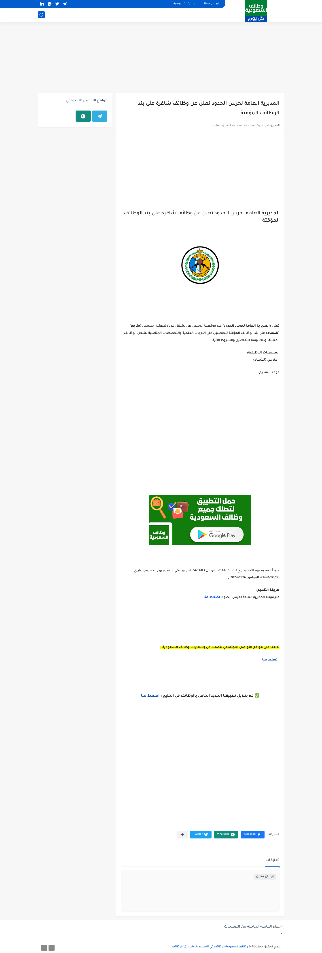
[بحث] (41, 14)
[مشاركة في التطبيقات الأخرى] (182, 834)
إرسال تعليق (265, 876)
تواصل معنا (211, 3)
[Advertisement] (161, 58)
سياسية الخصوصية (186, 3)
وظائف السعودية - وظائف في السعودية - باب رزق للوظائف (210, 947)
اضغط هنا (211, 597)
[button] (253, 834)
